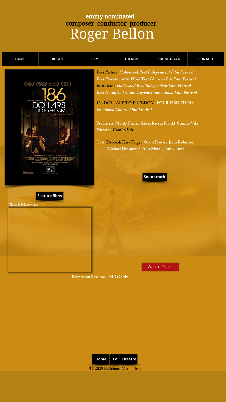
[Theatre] (128, 359)
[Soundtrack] (155, 177)
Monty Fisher (127, 124)
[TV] (115, 359)
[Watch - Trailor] (160, 267)
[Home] (100, 359)
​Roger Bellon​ (112, 34)
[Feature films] (49, 196)
